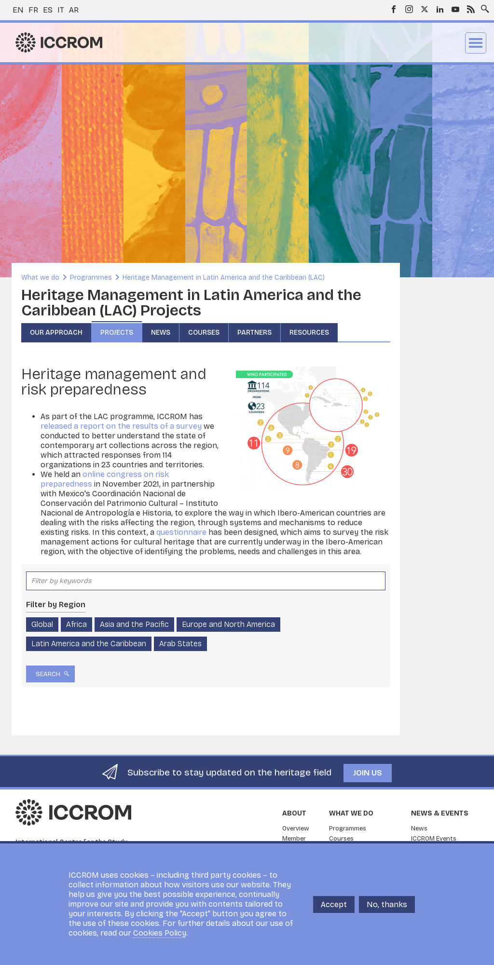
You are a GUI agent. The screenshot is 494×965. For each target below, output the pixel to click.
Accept (334, 904)
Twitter (424, 9)
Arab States (180, 643)
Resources (309, 332)
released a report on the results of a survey (121, 426)
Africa (76, 624)
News (160, 332)
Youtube (455, 9)
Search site (483, 6)
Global (42, 624)
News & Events (439, 813)
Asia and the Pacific (134, 624)
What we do (40, 277)
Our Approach (56, 332)
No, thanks (387, 904)
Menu (475, 43)
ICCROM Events (433, 839)
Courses (204, 332)
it (60, 9)
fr (33, 9)
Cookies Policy (159, 933)
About (294, 813)
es (48, 9)
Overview (295, 828)
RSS (471, 9)
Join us (367, 772)
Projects (116, 332)
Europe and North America (228, 624)
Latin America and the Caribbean (88, 643)
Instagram (409, 9)
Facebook (394, 9)
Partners (254, 332)
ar (74, 9)
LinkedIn (440, 9)
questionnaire (181, 532)
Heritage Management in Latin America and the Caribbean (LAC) (224, 277)
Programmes (91, 277)
